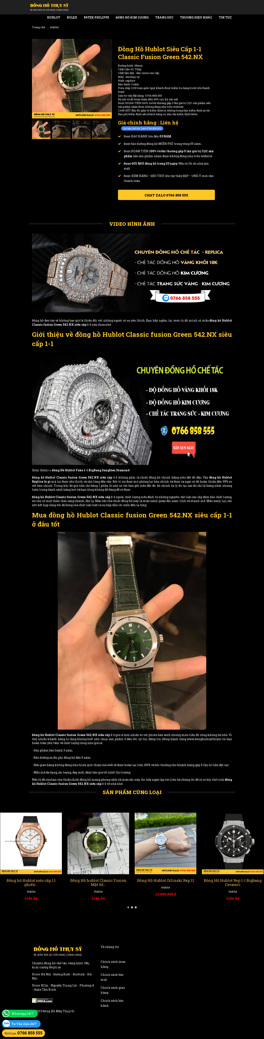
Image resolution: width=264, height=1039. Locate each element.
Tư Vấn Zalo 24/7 (24, 1024)
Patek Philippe (96, 17)
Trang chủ (38, 27)
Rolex (72, 17)
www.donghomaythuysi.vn (206, 739)
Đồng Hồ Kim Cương (132, 17)
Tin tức (225, 17)
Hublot (53, 17)
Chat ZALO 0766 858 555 (166, 195)
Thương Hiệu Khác (196, 17)
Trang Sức (164, 17)
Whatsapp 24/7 (23, 1013)
